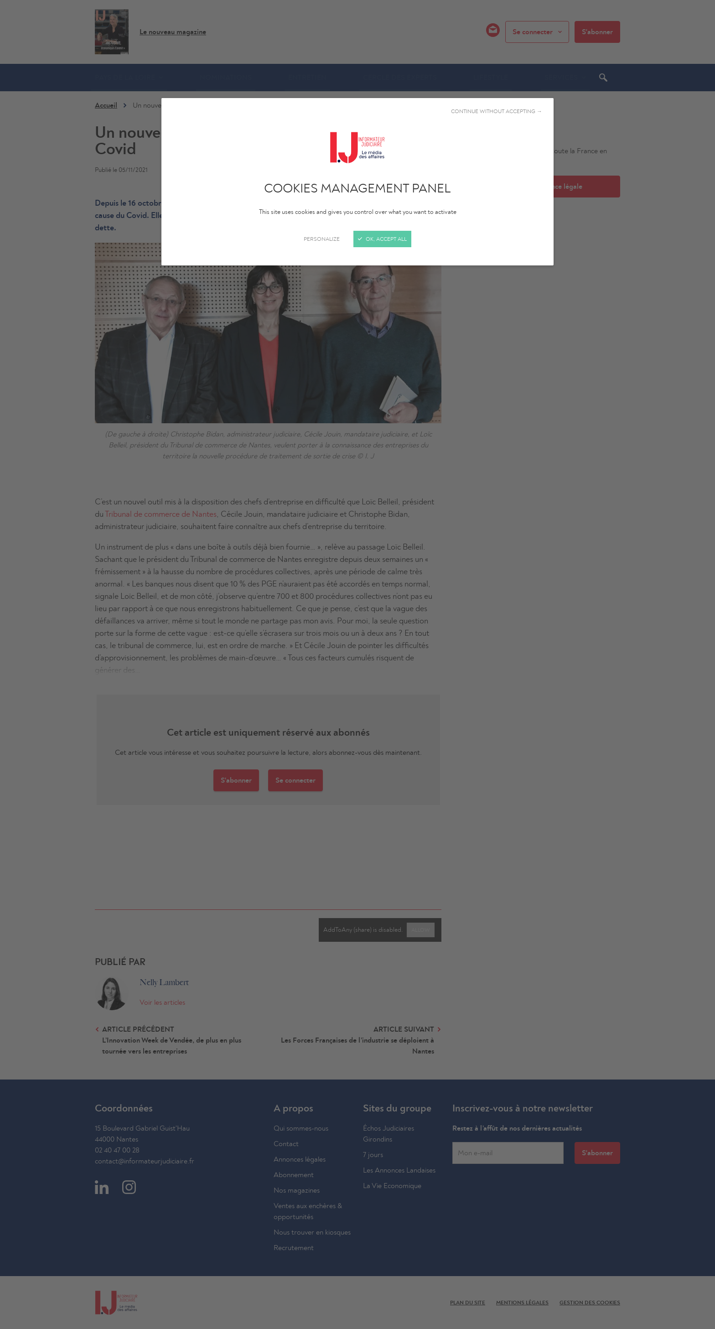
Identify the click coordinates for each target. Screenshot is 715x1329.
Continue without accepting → (496, 111)
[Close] (357, 664)
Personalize (322, 239)
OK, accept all (382, 239)
